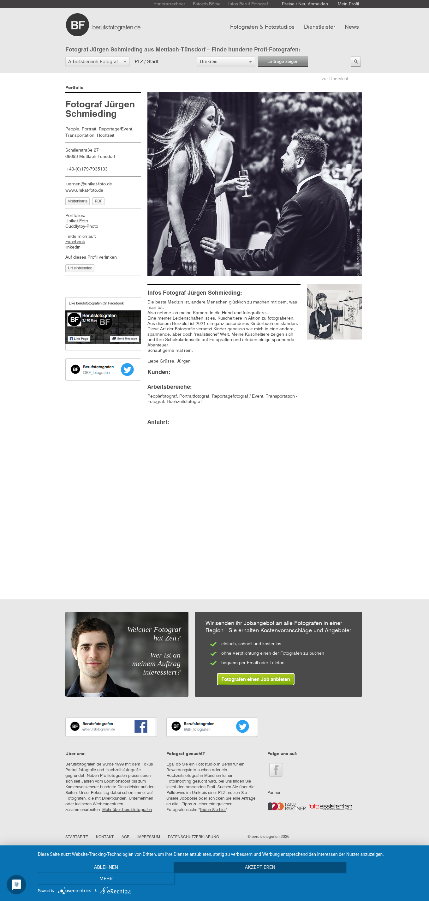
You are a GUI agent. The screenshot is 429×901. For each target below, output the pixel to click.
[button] (97, 62)
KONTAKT (105, 837)
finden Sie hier (213, 810)
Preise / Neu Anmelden (305, 4)
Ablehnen (96, 879)
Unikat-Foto (76, 221)
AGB (125, 837)
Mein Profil (348, 4)
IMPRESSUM (148, 837)
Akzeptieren (230, 879)
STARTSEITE (76, 837)
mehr (365, 879)
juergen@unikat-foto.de (88, 184)
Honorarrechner (169, 4)
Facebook (75, 242)
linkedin (72, 247)
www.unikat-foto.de (84, 190)
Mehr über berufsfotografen (127, 810)
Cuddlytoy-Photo (81, 226)
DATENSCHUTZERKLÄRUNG (193, 837)
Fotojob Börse (207, 4)
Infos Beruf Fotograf (248, 4)
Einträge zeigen (283, 61)
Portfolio (74, 88)
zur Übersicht (335, 79)
